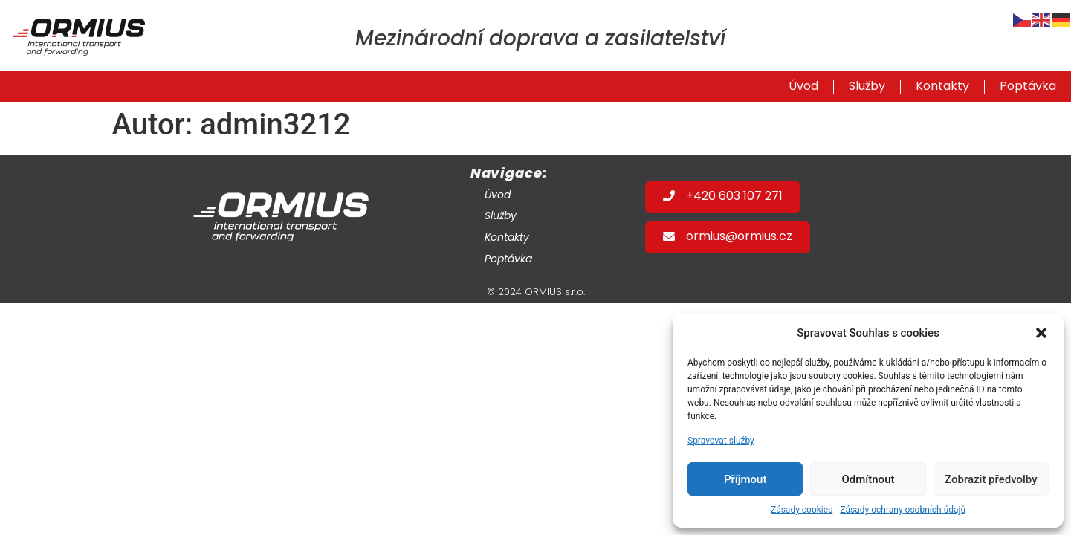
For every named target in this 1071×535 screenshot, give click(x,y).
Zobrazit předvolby (991, 479)
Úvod (803, 88)
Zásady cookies (801, 510)
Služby (867, 88)
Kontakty (942, 88)
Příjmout (745, 479)
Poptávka (1028, 88)
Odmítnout (868, 479)
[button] (1041, 332)
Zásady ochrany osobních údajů (902, 510)
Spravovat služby (720, 440)
